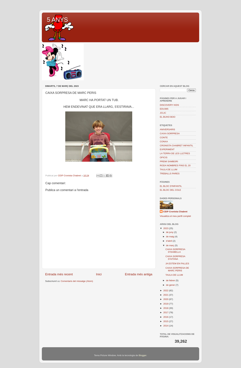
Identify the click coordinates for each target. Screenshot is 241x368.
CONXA (164, 141)
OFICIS (163, 157)
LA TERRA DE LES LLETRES (175, 153)
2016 (166, 317)
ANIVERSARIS (167, 129)
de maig (170, 236)
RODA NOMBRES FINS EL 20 (175, 165)
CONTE (164, 137)
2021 (166, 295)
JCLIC (163, 113)
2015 (166, 321)
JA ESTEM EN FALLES (177, 263)
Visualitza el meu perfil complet (175, 216)
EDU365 (164, 109)
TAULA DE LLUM (168, 169)
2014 (166, 325)
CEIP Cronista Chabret (175, 211)
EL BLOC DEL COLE (170, 190)
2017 (166, 312)
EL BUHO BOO (167, 117)
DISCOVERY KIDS (169, 105)
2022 (166, 290)
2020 (166, 299)
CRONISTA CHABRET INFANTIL (176, 145)
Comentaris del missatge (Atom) (77, 281)
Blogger (142, 355)
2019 (166, 303)
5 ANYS (57, 19)
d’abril (169, 241)
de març (170, 245)
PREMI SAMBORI (169, 161)
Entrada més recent (59, 274)
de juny (170, 232)
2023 (166, 228)
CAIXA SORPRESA (170, 133)
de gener (171, 285)
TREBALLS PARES (170, 173)
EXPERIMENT (167, 149)
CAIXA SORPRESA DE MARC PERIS (177, 269)
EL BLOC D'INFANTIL (171, 186)
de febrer (171, 280)
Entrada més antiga (138, 274)
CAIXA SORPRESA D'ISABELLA (175, 250)
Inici (99, 274)
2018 (166, 308)
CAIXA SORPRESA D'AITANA (175, 257)
